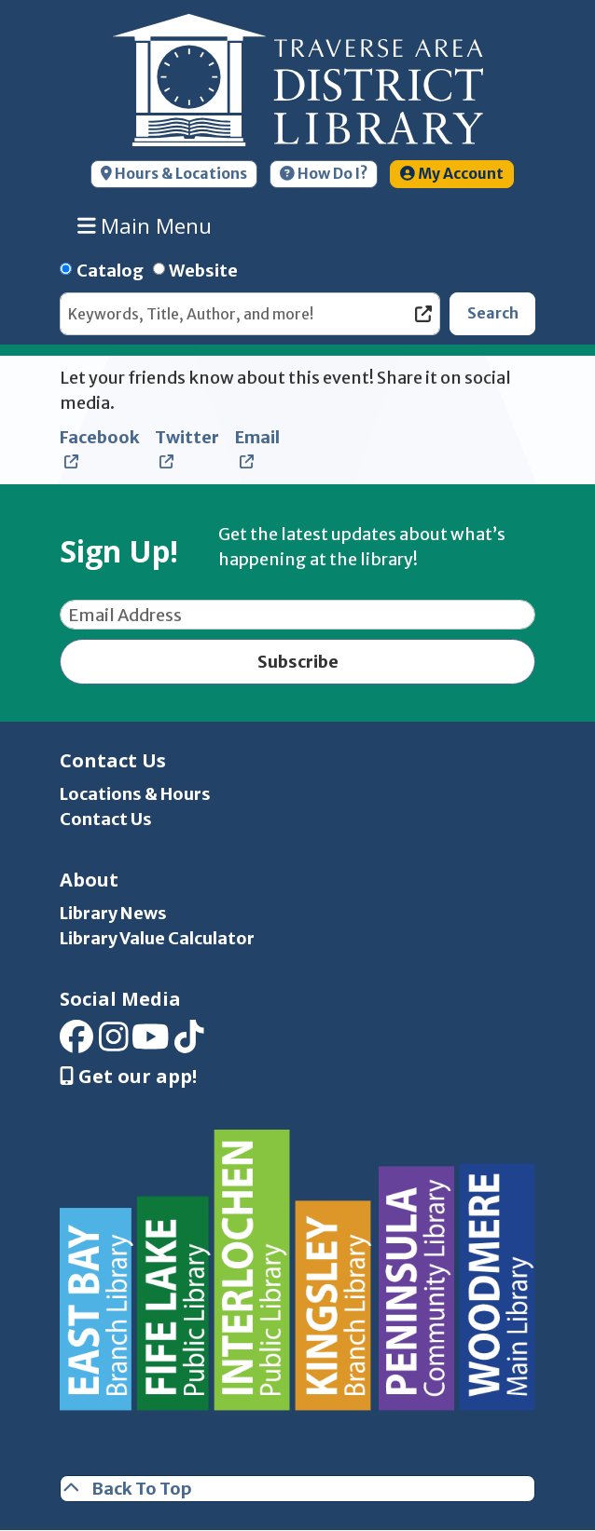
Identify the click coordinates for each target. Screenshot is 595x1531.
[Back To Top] (297, 1488)
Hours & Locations (174, 174)
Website (203, 270)
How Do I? (323, 174)
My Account (452, 174)
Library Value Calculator (157, 938)
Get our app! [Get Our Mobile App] (128, 1076)
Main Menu (145, 225)
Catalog (110, 270)
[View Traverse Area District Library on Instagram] (114, 1043)
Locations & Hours (135, 794)
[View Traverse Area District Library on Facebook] (76, 1043)
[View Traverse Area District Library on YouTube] (150, 1043)
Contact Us (106, 819)
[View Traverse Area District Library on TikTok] (189, 1043)
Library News (113, 913)
